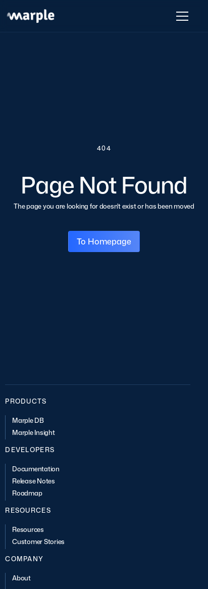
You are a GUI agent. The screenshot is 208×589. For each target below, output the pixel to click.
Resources (28, 529)
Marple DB (28, 420)
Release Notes (33, 480)
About (21, 577)
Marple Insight (33, 432)
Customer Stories (38, 541)
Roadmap (27, 493)
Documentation (36, 468)
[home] (30, 16)
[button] (180, 16)
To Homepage (104, 241)
